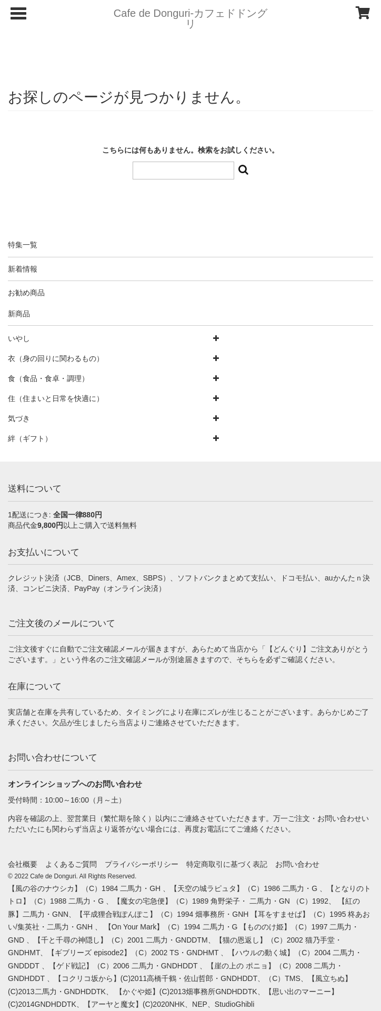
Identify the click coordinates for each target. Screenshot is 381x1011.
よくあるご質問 (71, 864)
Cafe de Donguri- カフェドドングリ (190, 18)
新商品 (19, 313)
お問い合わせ (297, 864)
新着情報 (22, 269)
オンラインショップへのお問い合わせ (75, 783)
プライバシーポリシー (141, 864)
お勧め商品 (26, 292)
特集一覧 (22, 245)
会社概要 (22, 864)
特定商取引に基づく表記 (226, 864)
